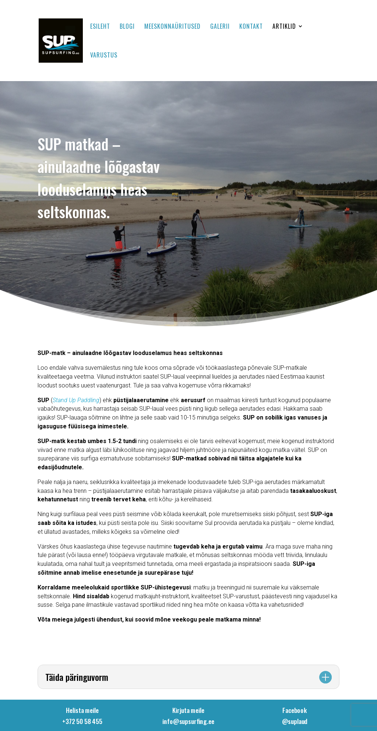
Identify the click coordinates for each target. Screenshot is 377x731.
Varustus (103, 55)
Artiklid (284, 27)
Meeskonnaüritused (172, 27)
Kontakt (251, 27)
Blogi (127, 27)
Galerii (220, 27)
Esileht (100, 27)
